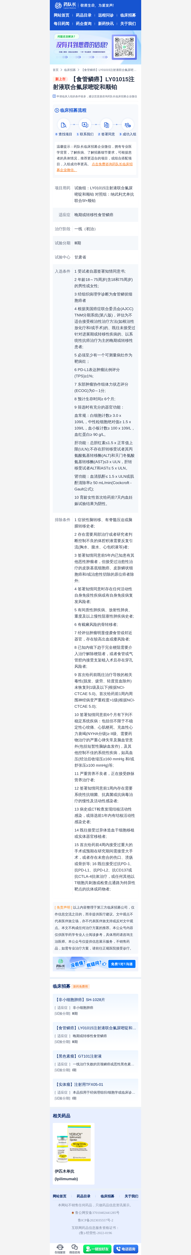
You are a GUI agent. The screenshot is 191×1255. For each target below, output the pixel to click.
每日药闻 (61, 23)
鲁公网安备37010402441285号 (97, 1213)
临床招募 (128, 15)
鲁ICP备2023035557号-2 (95, 1220)
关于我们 (128, 23)
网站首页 (61, 15)
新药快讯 (106, 23)
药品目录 (83, 15)
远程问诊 (106, 15)
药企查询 (83, 23)
